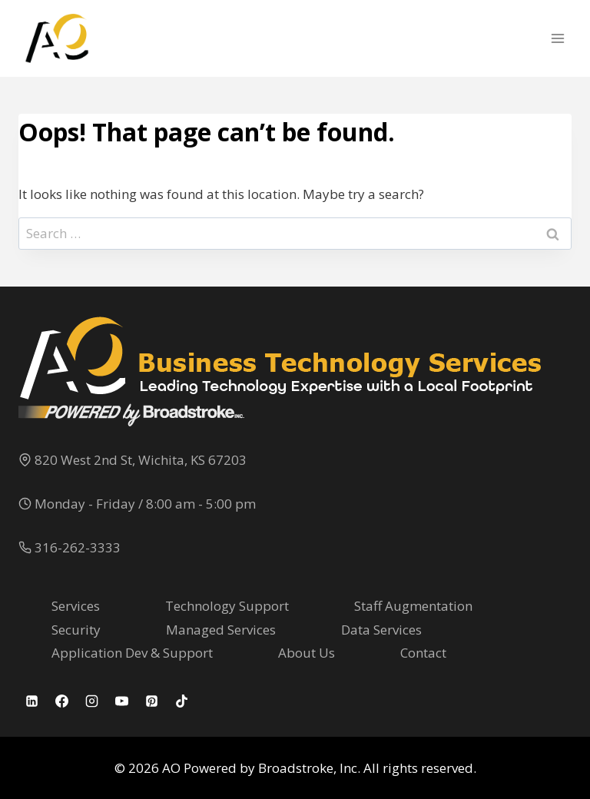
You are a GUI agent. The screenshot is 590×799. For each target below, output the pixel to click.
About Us (306, 652)
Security (76, 629)
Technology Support (227, 606)
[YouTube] (121, 701)
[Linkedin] (31, 701)
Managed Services (221, 629)
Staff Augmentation (413, 606)
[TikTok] (181, 701)
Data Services (381, 629)
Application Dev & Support (132, 652)
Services (75, 606)
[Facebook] (61, 701)
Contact (423, 652)
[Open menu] (557, 38)
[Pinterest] (151, 701)
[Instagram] (91, 701)
